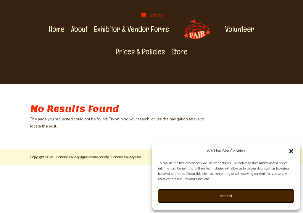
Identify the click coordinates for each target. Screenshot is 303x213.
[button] (291, 151)
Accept (226, 196)
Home (57, 29)
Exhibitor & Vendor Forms (131, 29)
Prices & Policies (140, 52)
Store (179, 52)
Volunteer (239, 29)
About (79, 29)
